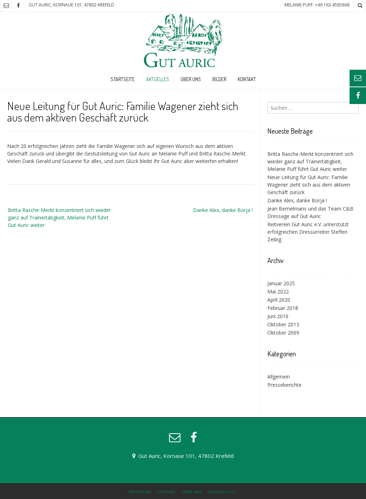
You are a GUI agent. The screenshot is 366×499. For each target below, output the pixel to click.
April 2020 (278, 299)
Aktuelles (157, 79)
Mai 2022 (278, 291)
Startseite (122, 79)
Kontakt (247, 79)
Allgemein (278, 376)
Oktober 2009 (283, 332)
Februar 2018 (282, 308)
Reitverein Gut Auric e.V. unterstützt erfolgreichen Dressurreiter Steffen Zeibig (308, 232)
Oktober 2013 (283, 324)
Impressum (139, 491)
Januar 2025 (281, 283)
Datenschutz (222, 491)
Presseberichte (284, 384)
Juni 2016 (277, 316)
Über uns (190, 79)
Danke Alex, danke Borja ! (223, 210)
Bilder (219, 79)
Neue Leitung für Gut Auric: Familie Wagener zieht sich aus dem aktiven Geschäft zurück (308, 185)
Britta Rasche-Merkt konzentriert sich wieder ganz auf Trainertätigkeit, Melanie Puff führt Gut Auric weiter (59, 217)
